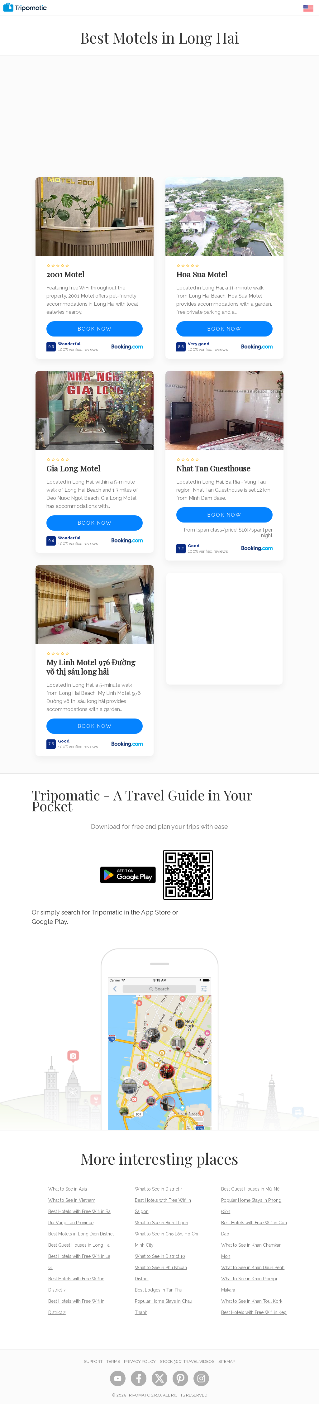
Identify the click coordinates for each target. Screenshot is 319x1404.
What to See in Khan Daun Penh (252, 1264)
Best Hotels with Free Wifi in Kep (254, 1308)
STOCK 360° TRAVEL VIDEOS (187, 1358)
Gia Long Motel (74, 466)
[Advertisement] (159, 120)
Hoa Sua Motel (202, 273)
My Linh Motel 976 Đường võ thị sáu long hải (91, 663)
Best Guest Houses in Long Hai (79, 1241)
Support (93, 1358)
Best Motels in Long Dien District (81, 1230)
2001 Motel (66, 273)
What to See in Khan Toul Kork (251, 1297)
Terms (113, 1358)
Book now (95, 328)
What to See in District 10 (160, 1252)
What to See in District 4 (159, 1185)
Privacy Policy (140, 1358)
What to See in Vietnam (71, 1196)
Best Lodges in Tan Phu (158, 1286)
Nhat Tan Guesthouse (214, 466)
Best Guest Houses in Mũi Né (250, 1185)
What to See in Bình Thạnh (161, 1219)
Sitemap (226, 1358)
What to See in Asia (67, 1185)
